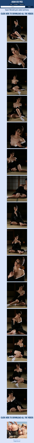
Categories (16, 4)
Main (11, 4)
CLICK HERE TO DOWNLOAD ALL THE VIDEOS (17, 13)
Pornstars (22, 4)
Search (29, 6)
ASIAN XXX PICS (17, 1)
